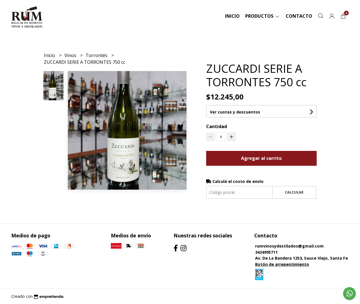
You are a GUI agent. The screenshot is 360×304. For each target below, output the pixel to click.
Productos (262, 16)
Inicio (232, 16)
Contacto (299, 16)
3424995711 (266, 252)
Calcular (294, 192)
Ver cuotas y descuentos (235, 112)
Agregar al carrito (261, 158)
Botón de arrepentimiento (282, 264)
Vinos (70, 55)
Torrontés (97, 55)
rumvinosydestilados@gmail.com (289, 246)
